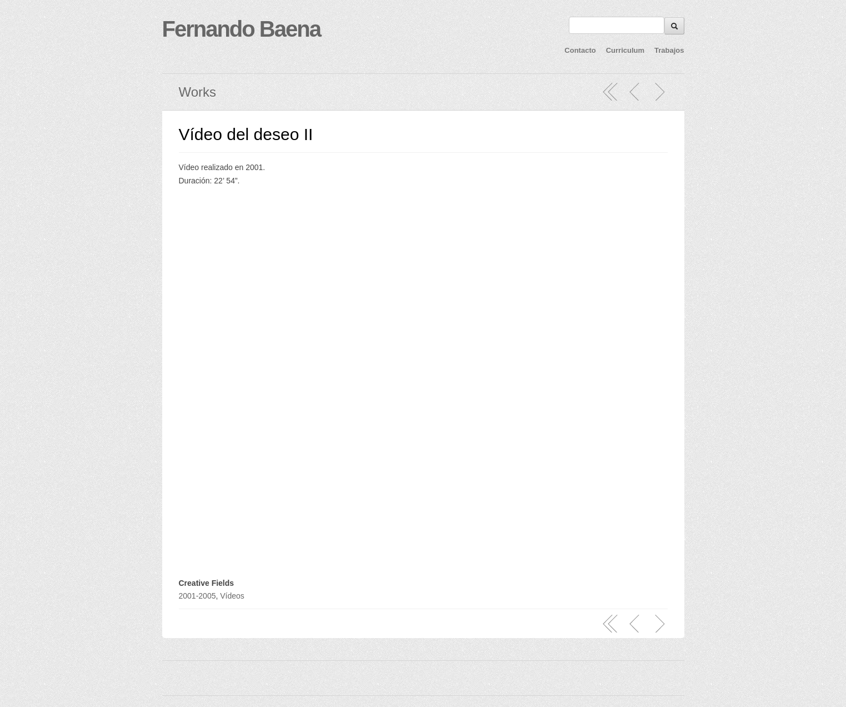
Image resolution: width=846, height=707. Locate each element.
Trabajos (669, 50)
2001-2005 (197, 595)
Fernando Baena (241, 29)
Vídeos (232, 595)
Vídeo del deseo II (246, 134)
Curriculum (625, 50)
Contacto (579, 50)
